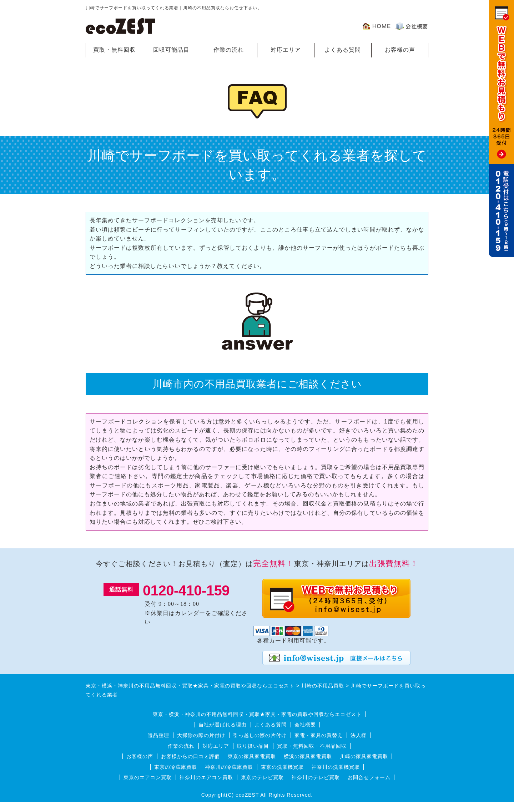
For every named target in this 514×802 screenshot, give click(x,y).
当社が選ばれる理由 (222, 724)
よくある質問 (342, 50)
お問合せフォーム (369, 777)
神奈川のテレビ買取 (316, 777)
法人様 (359, 735)
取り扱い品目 (253, 746)
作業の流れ (228, 50)
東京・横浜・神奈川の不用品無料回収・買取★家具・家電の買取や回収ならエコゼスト (257, 714)
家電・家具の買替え (318, 735)
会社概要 (305, 724)
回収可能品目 (171, 50)
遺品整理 (158, 735)
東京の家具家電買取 (252, 756)
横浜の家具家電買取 (308, 756)
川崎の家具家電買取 (364, 756)
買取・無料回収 (114, 50)
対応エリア (286, 50)
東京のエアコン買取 (148, 777)
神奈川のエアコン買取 (206, 777)
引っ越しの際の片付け (260, 735)
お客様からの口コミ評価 (190, 756)
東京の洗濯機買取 (282, 767)
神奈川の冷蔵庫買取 (229, 767)
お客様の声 (400, 50)
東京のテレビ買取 (262, 777)
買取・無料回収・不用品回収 (312, 746)
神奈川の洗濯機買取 (336, 767)
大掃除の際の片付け (201, 735)
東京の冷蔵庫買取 (175, 767)
